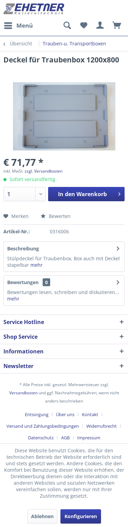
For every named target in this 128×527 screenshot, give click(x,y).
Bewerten (56, 216)
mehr (36, 265)
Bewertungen (23, 282)
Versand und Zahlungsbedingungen (42, 426)
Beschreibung (23, 248)
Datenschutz (41, 438)
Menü (18, 24)
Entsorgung (36, 414)
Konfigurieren (81, 516)
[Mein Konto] (100, 25)
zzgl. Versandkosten (43, 171)
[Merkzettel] (83, 25)
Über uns (65, 414)
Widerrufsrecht (101, 426)
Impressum (88, 438)
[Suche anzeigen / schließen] (67, 25)
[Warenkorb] (117, 25)
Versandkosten (23, 393)
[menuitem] (18, 25)
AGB (65, 438)
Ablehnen (42, 516)
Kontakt (90, 414)
